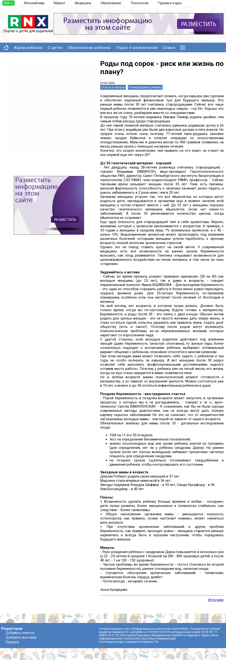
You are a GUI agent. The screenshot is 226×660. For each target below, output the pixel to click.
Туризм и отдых (170, 3)
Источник (216, 600)
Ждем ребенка (28, 47)
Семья (169, 47)
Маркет (59, 3)
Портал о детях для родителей (28, 29)
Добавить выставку (21, 637)
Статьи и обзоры (113, 87)
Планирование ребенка (145, 87)
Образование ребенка (89, 47)
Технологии (139, 3)
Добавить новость (20, 633)
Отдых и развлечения (137, 47)
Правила (12, 642)
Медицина (83, 3)
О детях (55, 47)
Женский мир (34, 3)
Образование (110, 3)
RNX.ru (8, 3)
